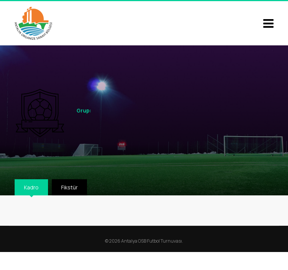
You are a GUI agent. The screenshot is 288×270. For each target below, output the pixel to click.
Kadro (31, 187)
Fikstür (69, 187)
